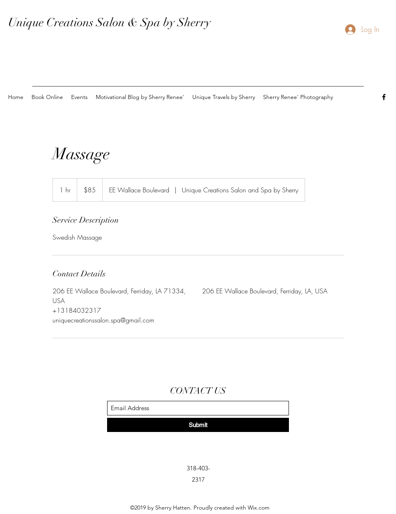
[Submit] (198, 425)
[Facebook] (384, 97)
